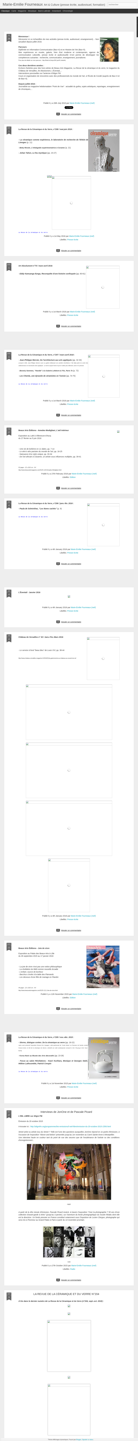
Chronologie (68, 11)
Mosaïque (32, 11)
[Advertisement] (69, 23)
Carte (13, 11)
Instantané (56, 11)
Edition (73, 431)
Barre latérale (44, 11)
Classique (5, 11)
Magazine (22, 11)
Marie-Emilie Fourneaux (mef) (82, 103)
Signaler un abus (87, 1439)
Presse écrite (72, 213)
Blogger (78, 1439)
